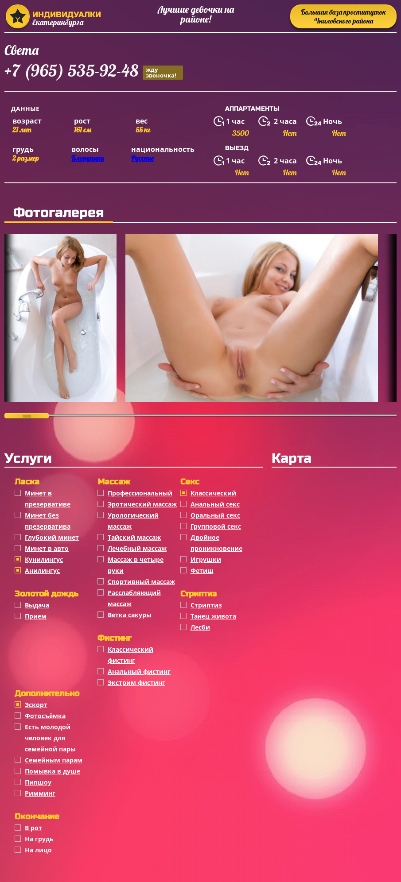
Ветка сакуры (130, 615)
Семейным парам (53, 760)
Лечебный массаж (137, 548)
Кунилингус (44, 559)
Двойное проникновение (216, 543)
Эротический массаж (142, 504)
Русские (142, 158)
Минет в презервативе (47, 498)
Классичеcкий (213, 493)
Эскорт (36, 704)
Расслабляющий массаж (134, 598)
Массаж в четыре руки (136, 565)
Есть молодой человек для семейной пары (50, 738)
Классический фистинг (130, 655)
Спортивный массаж (141, 581)
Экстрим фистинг (136, 682)
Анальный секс (215, 504)
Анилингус (42, 570)
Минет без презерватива (47, 520)
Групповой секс (216, 526)
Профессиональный (140, 493)
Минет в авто (47, 548)
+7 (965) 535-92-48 (93, 72)
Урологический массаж (133, 520)
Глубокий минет (52, 537)
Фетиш (202, 570)
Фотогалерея (58, 212)
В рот (33, 828)
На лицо (38, 850)
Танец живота (213, 616)
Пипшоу (38, 782)
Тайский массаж (134, 537)
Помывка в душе (52, 771)
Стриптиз (206, 605)
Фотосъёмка (45, 716)
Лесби (200, 627)
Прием (36, 616)
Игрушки (206, 559)
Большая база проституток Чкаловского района (343, 16)
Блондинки (87, 158)
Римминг (40, 793)
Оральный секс (215, 515)
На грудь (39, 839)
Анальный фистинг (139, 671)
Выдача (37, 605)
